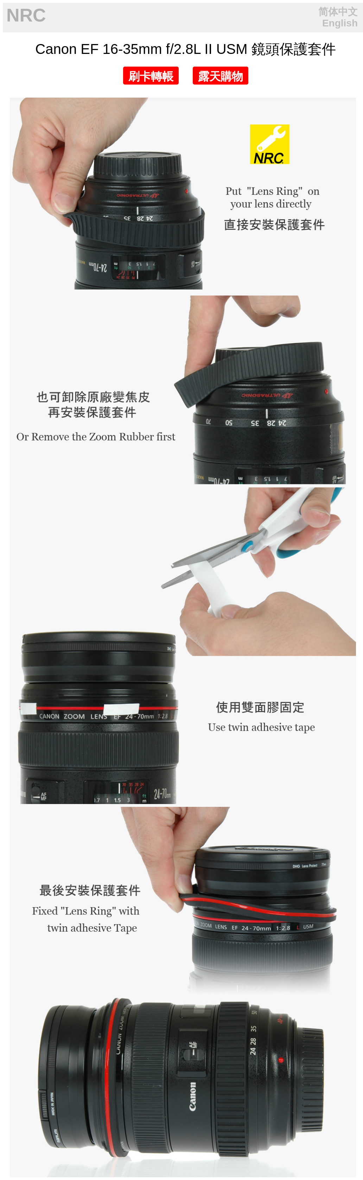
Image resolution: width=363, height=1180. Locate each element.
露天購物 (220, 76)
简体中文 (338, 11)
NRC (26, 15)
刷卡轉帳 (150, 76)
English (340, 23)
